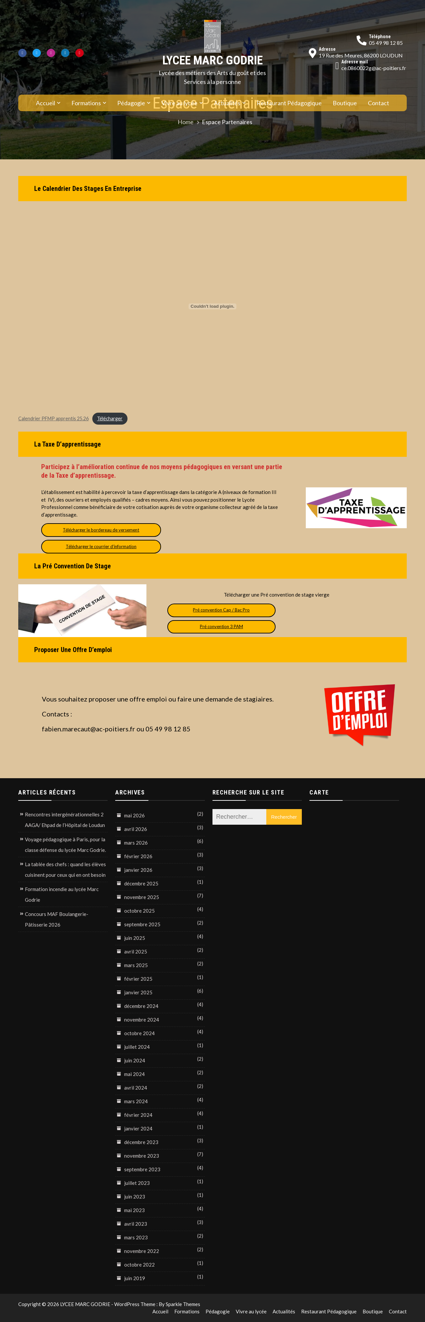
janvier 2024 (138, 1128)
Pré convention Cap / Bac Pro (221, 610)
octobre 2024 (139, 1033)
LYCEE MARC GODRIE (212, 60)
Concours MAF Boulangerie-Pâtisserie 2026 (56, 919)
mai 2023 (134, 1210)
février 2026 (138, 856)
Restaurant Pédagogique (289, 103)
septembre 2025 (142, 924)
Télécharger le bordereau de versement (101, 530)
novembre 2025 (141, 897)
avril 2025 (135, 951)
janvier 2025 (138, 992)
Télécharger (110, 418)
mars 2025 (136, 965)
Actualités (227, 103)
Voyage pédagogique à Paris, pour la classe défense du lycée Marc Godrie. (65, 844)
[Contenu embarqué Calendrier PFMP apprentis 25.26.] (212, 306)
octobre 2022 (139, 1265)
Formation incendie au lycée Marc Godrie (62, 894)
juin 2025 (134, 938)
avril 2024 (135, 1088)
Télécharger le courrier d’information (101, 546)
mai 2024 (134, 1074)
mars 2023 (136, 1237)
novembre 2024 (141, 1020)
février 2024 (138, 1115)
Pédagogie (131, 103)
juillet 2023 (137, 1183)
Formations (86, 103)
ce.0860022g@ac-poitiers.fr (373, 68)
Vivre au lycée (179, 103)
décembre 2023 (141, 1142)
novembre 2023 (141, 1156)
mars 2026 (136, 843)
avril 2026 (135, 829)
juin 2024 (134, 1060)
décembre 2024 (141, 1006)
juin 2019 (134, 1278)
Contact (378, 103)
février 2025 (138, 979)
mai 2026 (134, 815)
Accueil (45, 103)
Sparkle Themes (183, 1304)
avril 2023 (135, 1224)
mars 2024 (136, 1101)
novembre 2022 (141, 1251)
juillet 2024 (137, 1047)
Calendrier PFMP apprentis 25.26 (53, 418)
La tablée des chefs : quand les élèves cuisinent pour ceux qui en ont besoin (65, 869)
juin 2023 (134, 1196)
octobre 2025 (139, 911)
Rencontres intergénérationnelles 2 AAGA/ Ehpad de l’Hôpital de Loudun (65, 819)
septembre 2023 (142, 1169)
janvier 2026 (138, 870)
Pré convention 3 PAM (221, 626)
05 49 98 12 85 (386, 43)
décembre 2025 (141, 883)
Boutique (345, 103)
